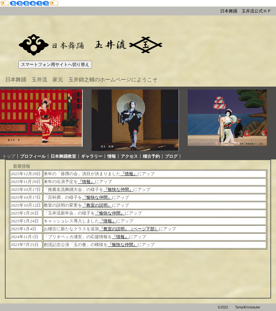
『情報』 (129, 173)
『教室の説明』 (97, 205)
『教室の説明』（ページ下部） (129, 228)
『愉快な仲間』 (118, 189)
